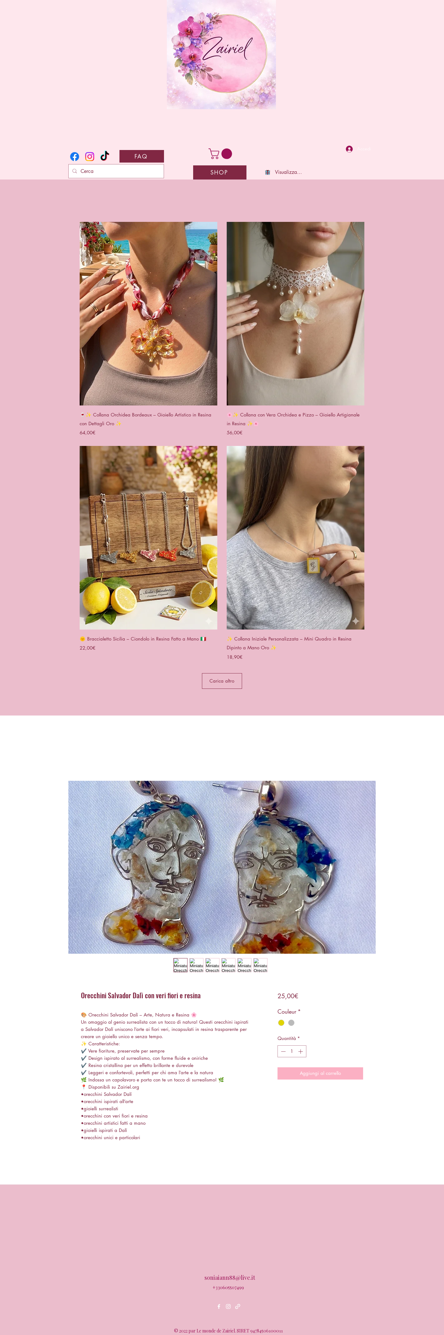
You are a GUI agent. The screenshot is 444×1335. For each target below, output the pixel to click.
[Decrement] (282, 1051)
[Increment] (301, 1051)
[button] (222, 153)
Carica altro (221, 681)
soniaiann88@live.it (229, 1277)
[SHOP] (219, 172)
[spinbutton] (292, 1051)
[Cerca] (116, 171)
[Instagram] (90, 157)
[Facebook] (75, 157)
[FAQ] (141, 156)
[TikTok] (105, 157)
